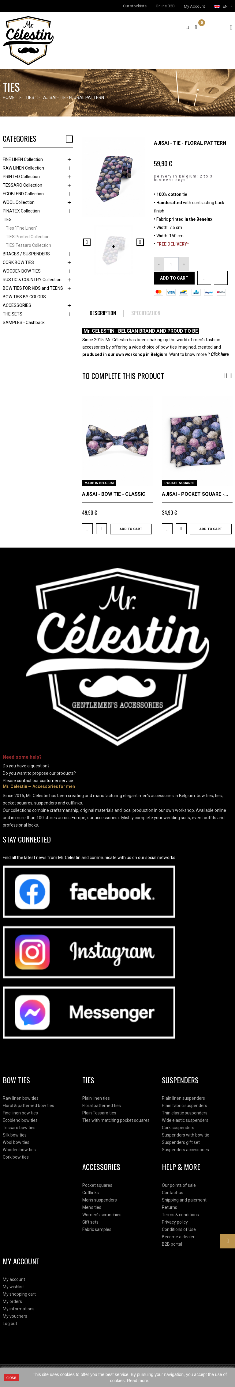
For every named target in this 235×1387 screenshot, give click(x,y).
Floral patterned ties (101, 1105)
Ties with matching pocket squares (116, 1120)
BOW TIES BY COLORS (24, 296)
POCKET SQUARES (179, 483)
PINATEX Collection (21, 210)
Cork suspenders (178, 1127)
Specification (145, 313)
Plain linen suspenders (183, 1098)
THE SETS (12, 313)
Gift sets (90, 1222)
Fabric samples (96, 1229)
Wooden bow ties (19, 1149)
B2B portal (172, 1244)
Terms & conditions (180, 1214)
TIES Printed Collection (28, 236)
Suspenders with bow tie (185, 1135)
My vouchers (15, 1316)
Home (9, 97)
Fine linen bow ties (20, 1112)
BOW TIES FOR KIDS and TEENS (33, 288)
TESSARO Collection (22, 185)
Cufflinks (90, 1192)
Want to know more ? (199, 354)
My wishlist (13, 1286)
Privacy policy (175, 1222)
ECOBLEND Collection (23, 193)
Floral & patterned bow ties (28, 1105)
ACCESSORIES (17, 305)
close (11, 1377)
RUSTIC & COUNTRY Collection (32, 279)
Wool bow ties (16, 1142)
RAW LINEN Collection (23, 168)
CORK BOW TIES (18, 262)
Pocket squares (97, 1185)
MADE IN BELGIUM (99, 483)
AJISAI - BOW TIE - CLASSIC (113, 494)
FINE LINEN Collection (23, 159)
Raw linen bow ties (21, 1098)
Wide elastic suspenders (185, 1120)
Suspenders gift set (181, 1142)
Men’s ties (91, 1207)
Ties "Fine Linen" (21, 228)
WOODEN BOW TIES (22, 271)
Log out (10, 1323)
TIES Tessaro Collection (28, 245)
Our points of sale (179, 1185)
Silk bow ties (15, 1135)
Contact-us (172, 1192)
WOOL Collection (19, 202)
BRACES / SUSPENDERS (26, 253)
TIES (7, 219)
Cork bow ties (16, 1157)
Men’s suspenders (99, 1200)
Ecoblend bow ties (20, 1120)
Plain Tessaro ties (99, 1112)
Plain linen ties (96, 1098)
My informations (19, 1308)
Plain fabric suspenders (184, 1105)
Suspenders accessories (185, 1149)
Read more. (138, 1380)
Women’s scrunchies (101, 1214)
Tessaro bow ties (19, 1127)
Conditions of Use (179, 1229)
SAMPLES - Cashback (24, 322)
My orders (12, 1301)
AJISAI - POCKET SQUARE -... (195, 494)
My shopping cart (19, 1294)
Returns (169, 1207)
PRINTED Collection (21, 176)
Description (103, 313)
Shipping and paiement (184, 1200)
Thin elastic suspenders (184, 1112)
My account (14, 1279)
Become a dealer (178, 1236)
